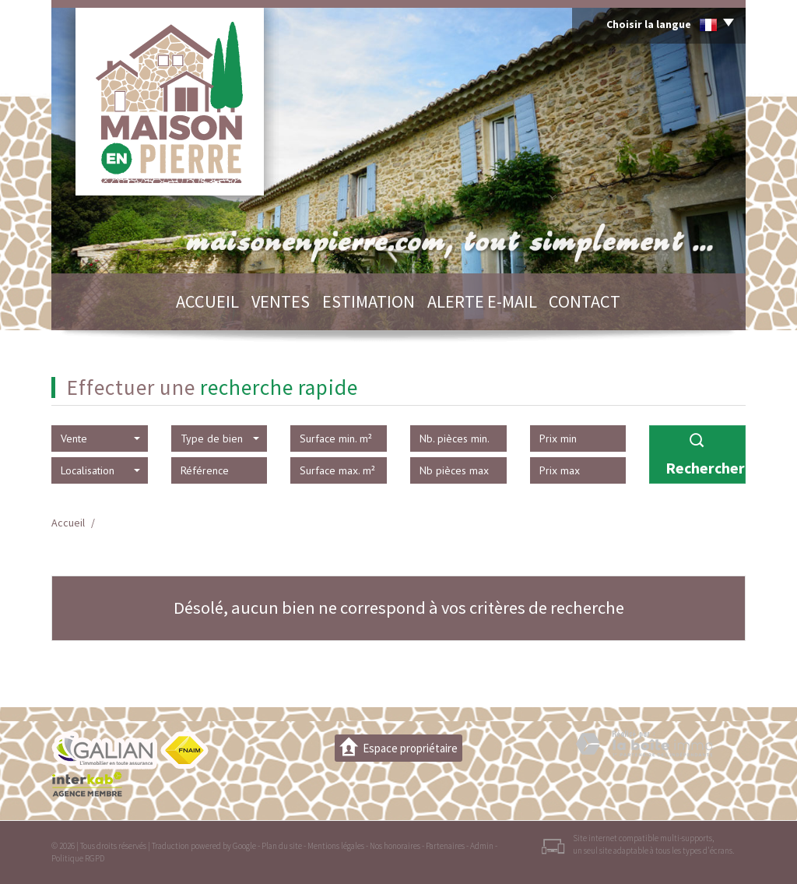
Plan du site (282, 845)
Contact (602, 305)
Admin (481, 845)
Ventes (279, 305)
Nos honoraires (395, 845)
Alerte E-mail (494, 305)
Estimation (377, 305)
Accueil (192, 305)
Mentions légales (335, 845)
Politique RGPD (77, 858)
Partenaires (445, 845)
